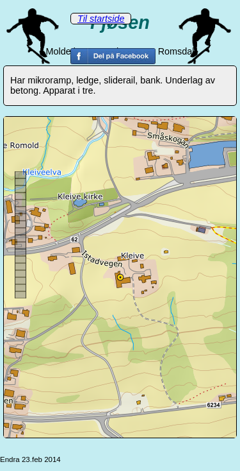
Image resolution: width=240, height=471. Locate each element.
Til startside (100, 18)
